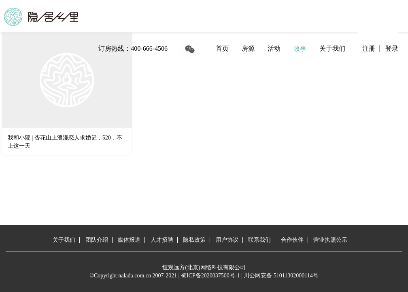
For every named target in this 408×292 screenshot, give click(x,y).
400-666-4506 (149, 48)
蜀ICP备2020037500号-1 (210, 276)
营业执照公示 (330, 240)
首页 (222, 48)
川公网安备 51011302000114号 (281, 276)
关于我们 (332, 48)
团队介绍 (96, 240)
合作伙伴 (292, 240)
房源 (248, 48)
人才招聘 (162, 240)
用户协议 (227, 240)
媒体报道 (129, 240)
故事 (299, 48)
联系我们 (259, 240)
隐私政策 (194, 240)
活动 (274, 48)
